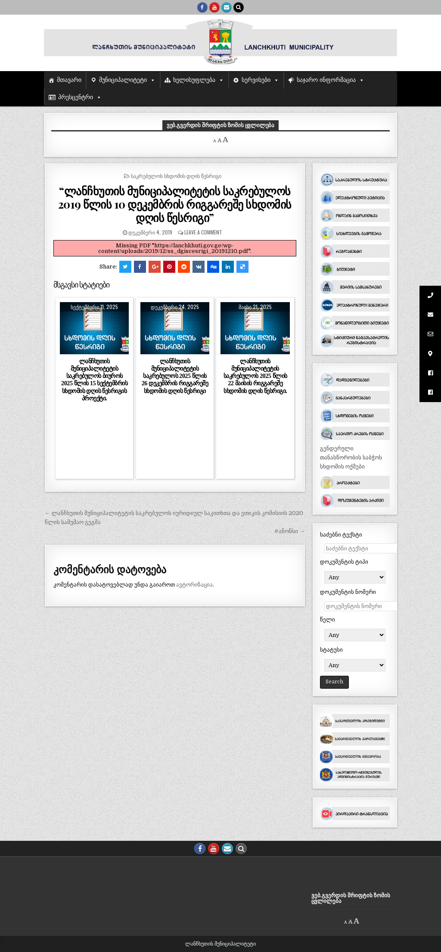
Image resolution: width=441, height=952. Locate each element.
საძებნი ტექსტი (341, 534)
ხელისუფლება (194, 80)
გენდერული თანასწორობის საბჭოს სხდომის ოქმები (351, 457)
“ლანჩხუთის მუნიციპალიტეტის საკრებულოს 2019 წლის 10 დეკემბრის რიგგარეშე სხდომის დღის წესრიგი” (175, 204)
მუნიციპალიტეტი (123, 80)
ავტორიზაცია (194, 584)
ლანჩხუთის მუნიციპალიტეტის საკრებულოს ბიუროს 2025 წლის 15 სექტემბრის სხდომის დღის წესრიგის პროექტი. (94, 380)
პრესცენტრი (75, 97)
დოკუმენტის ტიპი (344, 562)
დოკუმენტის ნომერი (348, 592)
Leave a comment (203, 232)
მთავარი (69, 80)
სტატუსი (331, 649)
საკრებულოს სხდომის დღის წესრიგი (176, 175)
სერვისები (256, 80)
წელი (327, 619)
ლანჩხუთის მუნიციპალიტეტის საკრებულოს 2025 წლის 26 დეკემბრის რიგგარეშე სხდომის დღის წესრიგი (175, 376)
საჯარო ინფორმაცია (326, 80)
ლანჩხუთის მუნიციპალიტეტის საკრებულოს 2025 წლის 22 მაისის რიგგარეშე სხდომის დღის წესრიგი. (255, 376)
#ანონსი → (289, 531)
